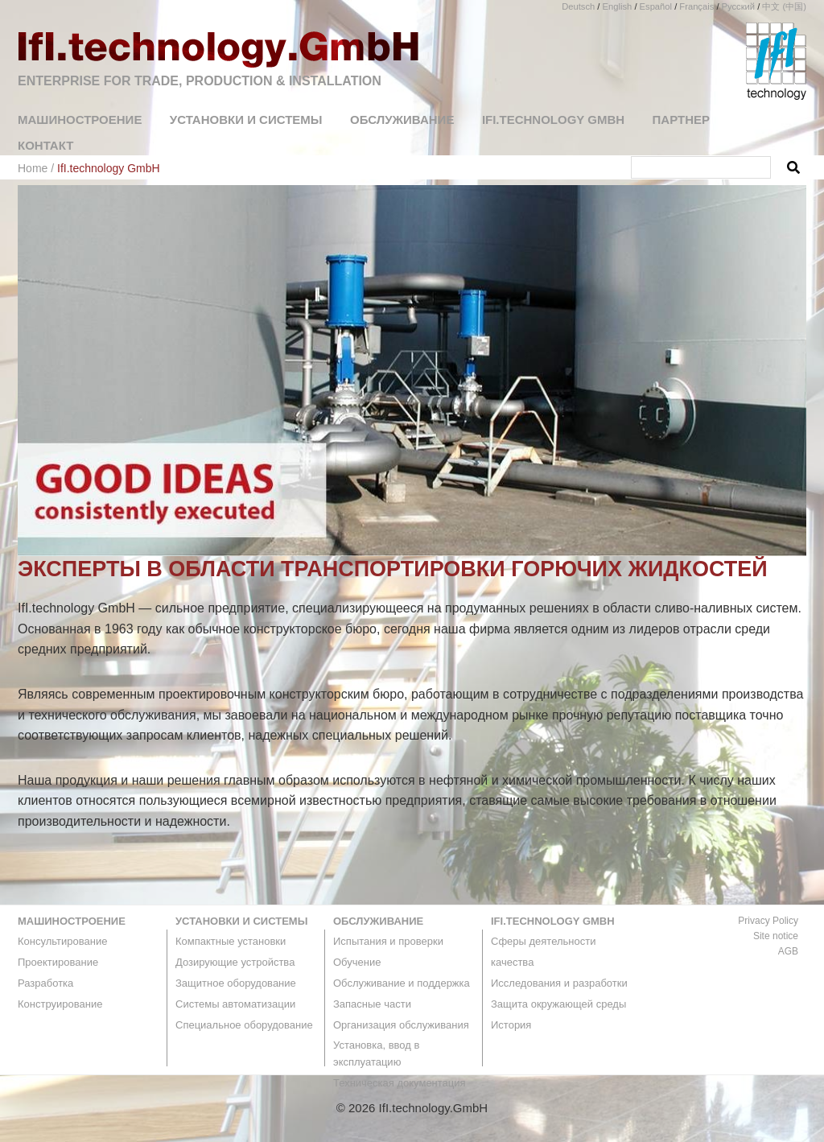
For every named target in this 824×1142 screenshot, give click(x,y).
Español (656, 6)
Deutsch (578, 6)
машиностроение (72, 921)
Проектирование (58, 962)
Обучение (357, 962)
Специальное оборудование (244, 1025)
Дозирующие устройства (235, 962)
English (617, 6)
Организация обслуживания (401, 1025)
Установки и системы (241, 921)
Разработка (45, 983)
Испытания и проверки (388, 941)
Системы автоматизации (235, 1004)
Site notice (775, 936)
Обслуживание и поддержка (401, 983)
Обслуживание (378, 921)
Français (696, 6)
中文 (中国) (784, 6)
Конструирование (60, 1004)
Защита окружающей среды (558, 1004)
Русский (739, 6)
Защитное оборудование (235, 983)
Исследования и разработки (559, 983)
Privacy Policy (768, 920)
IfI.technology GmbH (553, 921)
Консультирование (62, 941)
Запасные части (372, 1004)
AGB (788, 951)
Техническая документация (399, 1083)
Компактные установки (230, 941)
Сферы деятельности (543, 941)
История (511, 1025)
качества (512, 962)
